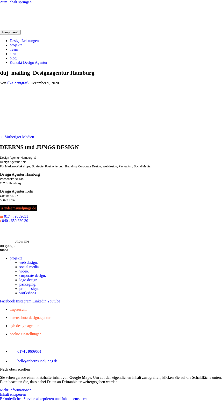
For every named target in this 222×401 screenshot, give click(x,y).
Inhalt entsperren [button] (13, 394)
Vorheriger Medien (17, 137)
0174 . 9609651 (16, 216)
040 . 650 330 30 (15, 221)
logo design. (28, 280)
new (13, 54)
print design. (29, 288)
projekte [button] (16, 258)
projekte (16, 45)
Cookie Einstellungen (26, 334)
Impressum (18, 309)
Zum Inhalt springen (16, 2)
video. (24, 271)
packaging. (27, 284)
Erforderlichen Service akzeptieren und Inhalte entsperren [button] (44, 399)
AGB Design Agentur (24, 326)
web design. (28, 262)
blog (13, 58)
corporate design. (32, 275)
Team (14, 49)
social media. (29, 267)
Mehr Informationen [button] (15, 390)
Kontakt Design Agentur (28, 62)
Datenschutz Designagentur (30, 317)
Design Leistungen (24, 41)
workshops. (28, 293)
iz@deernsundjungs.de (18, 208)
